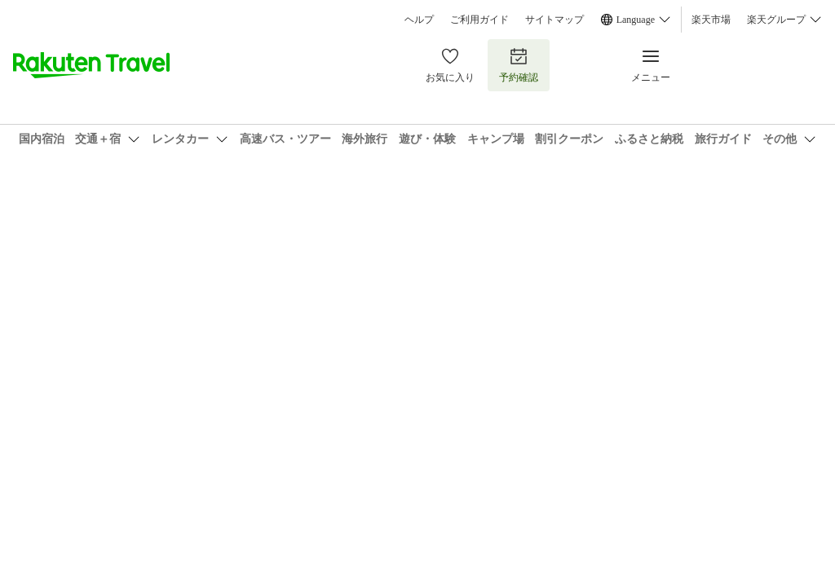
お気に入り (450, 64)
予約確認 (518, 64)
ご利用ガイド (479, 19)
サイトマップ (554, 19)
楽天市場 (711, 19)
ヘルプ (419, 19)
